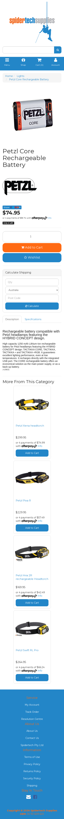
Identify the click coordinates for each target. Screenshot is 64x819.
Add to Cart (32, 247)
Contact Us (32, 738)
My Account (32, 704)
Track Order (32, 711)
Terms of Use (32, 757)
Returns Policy (32, 771)
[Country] (32, 290)
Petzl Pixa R (23, 500)
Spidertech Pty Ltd (32, 745)
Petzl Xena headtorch (30, 425)
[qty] (32, 282)
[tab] (12, 319)
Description (12, 319)
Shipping (32, 785)
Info (49, 218)
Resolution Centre (32, 719)
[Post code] (32, 298)
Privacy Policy (32, 764)
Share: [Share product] (12, 207)
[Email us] (28, 797)
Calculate (32, 306)
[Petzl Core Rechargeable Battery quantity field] (32, 236)
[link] (35, 797)
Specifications (33, 319)
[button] (32, 257)
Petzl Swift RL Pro (27, 650)
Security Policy (32, 778)
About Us (32, 730)
